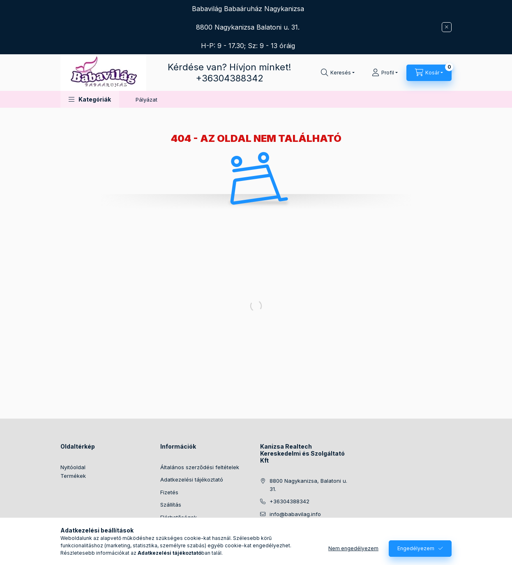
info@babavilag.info (295, 514)
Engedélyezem (415, 548)
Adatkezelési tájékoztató (191, 479)
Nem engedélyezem (353, 548)
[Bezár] (447, 27)
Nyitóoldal (72, 467)
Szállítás (170, 504)
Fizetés (169, 492)
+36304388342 (229, 78)
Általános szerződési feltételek (199, 467)
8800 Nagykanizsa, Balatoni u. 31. (308, 484)
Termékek (73, 475)
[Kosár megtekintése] (429, 73)
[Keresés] (337, 73)
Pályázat (146, 99)
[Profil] (384, 73)
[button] (89, 99)
